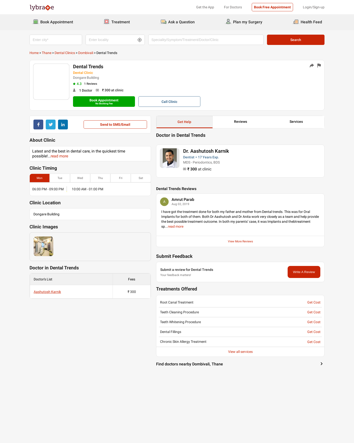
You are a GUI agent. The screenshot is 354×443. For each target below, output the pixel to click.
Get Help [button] (184, 122)
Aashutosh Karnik (47, 292)
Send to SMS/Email (115, 124)
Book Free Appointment (272, 7)
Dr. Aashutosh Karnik (206, 151)
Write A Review (304, 272)
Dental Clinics (65, 53)
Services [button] (296, 122)
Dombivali (85, 53)
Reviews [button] (240, 122)
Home (34, 53)
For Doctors (233, 7)
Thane (46, 53)
